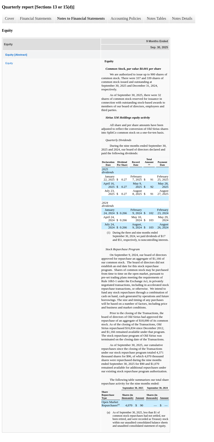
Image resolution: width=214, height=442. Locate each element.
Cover (9, 18)
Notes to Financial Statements (81, 18)
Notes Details (182, 18)
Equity (9, 63)
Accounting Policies (126, 18)
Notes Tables (156, 18)
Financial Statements (35, 18)
